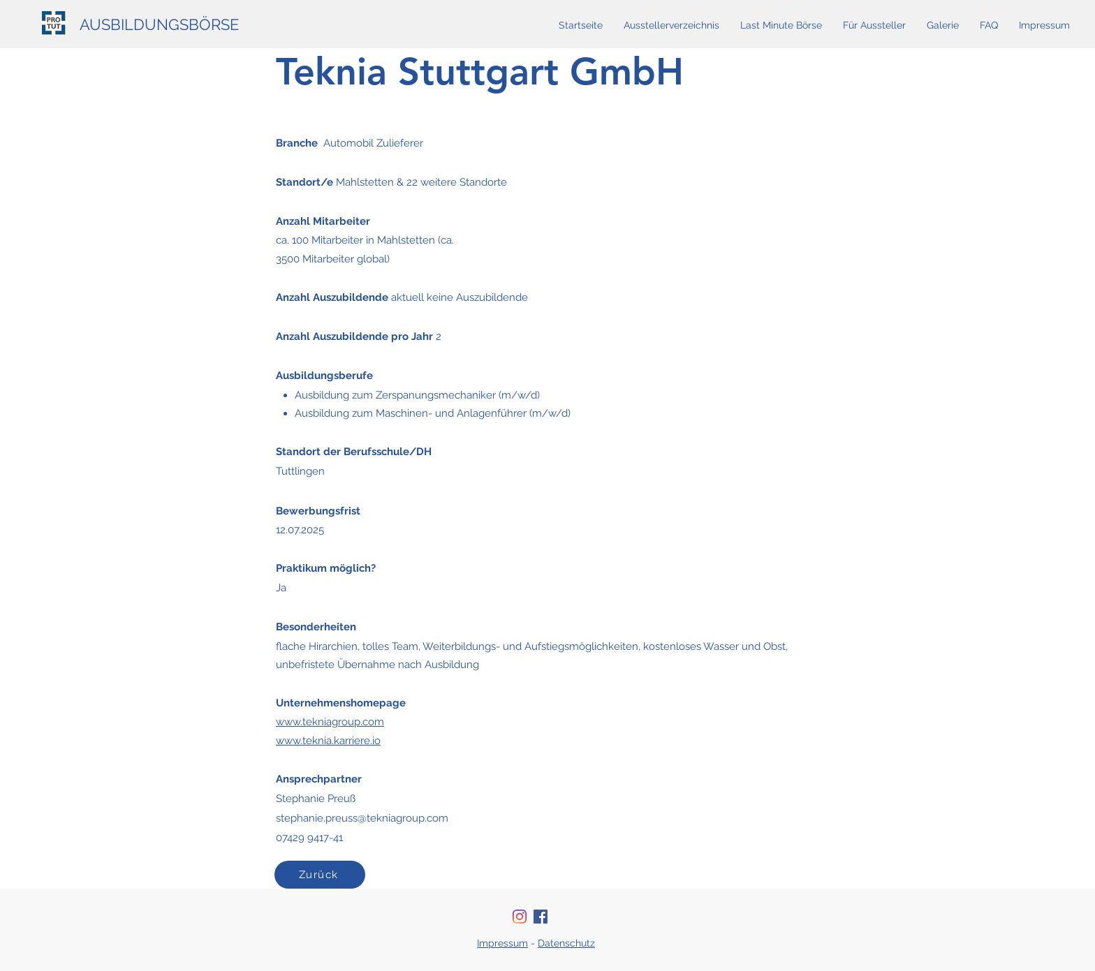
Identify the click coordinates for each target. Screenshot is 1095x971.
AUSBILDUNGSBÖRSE (159, 24)
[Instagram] (520, 917)
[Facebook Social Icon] (541, 917)
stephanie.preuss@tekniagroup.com (362, 818)
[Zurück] (319, 875)
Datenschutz (566, 943)
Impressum (502, 943)
